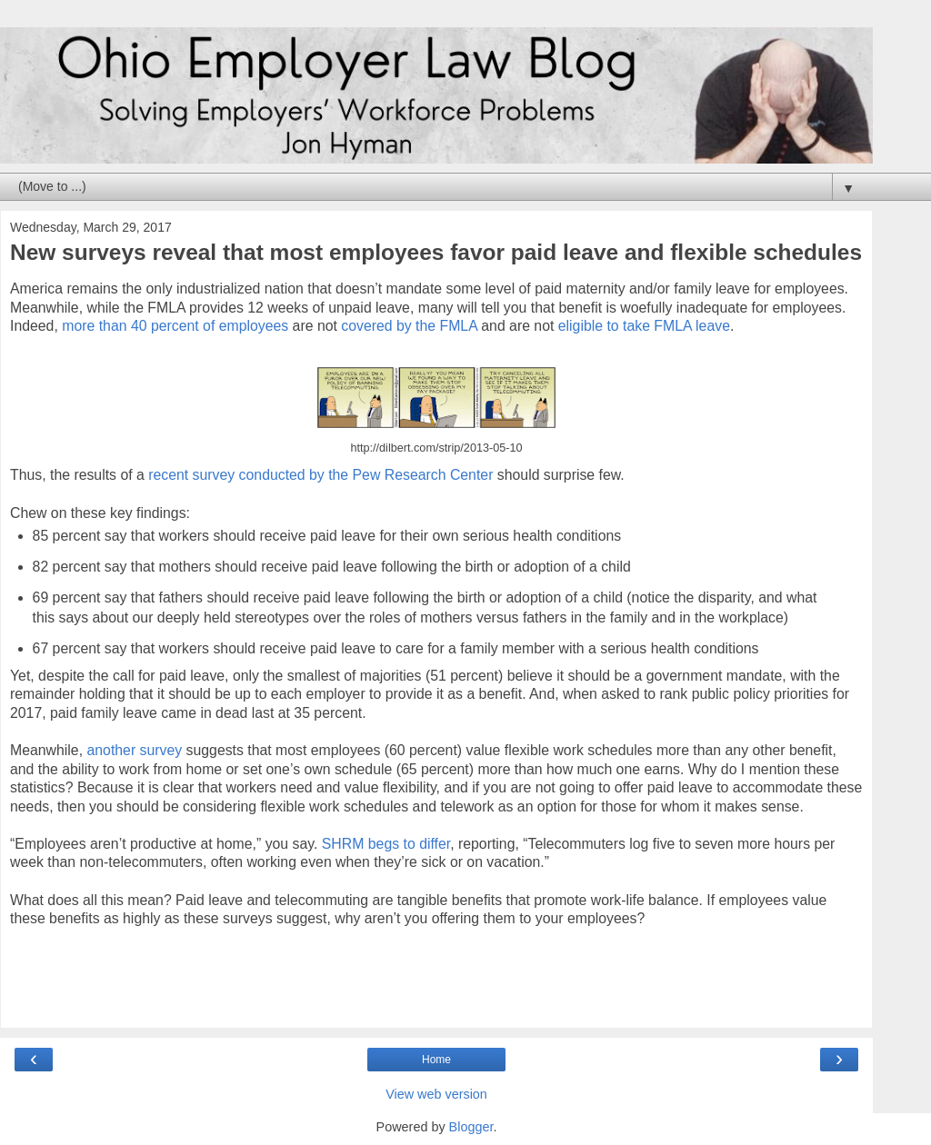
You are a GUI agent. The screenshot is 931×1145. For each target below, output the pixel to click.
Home (436, 1059)
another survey (134, 750)
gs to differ (417, 843)
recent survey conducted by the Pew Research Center (320, 475)
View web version (436, 1094)
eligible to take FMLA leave (644, 326)
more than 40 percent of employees (175, 326)
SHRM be (353, 843)
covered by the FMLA (409, 326)
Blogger (471, 1127)
